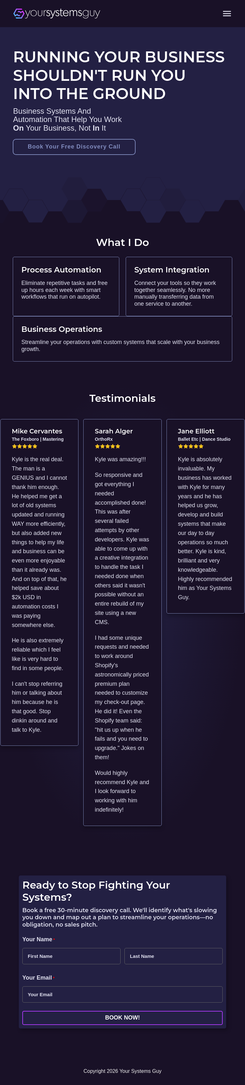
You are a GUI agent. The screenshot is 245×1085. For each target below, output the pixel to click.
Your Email (38, 978)
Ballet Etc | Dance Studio (204, 439)
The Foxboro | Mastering (38, 439)
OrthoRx (104, 439)
